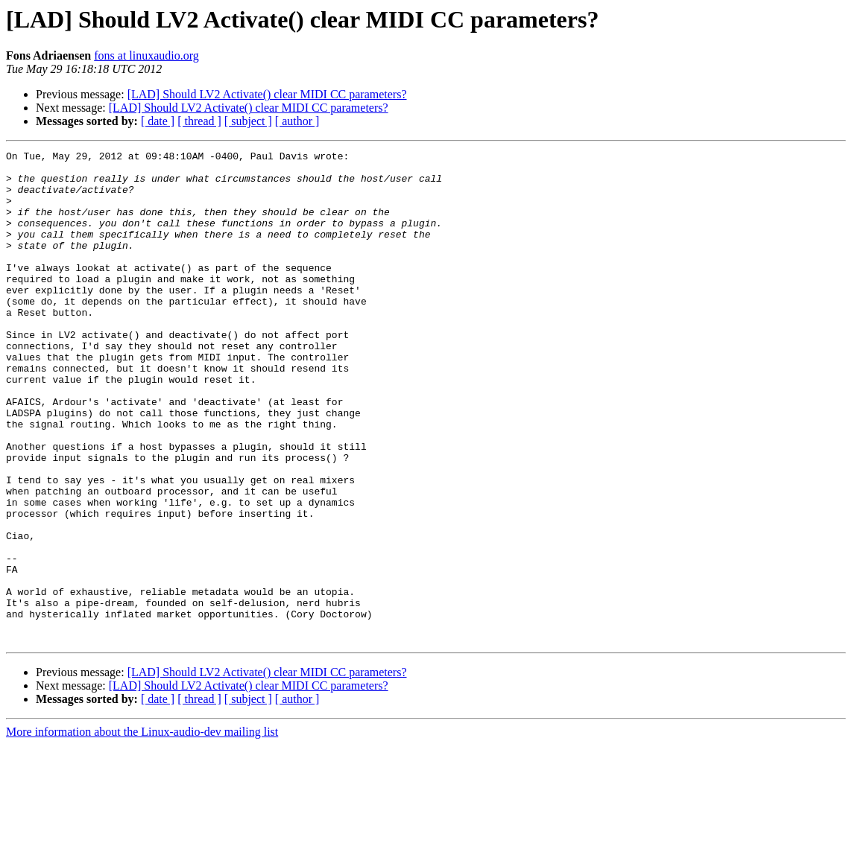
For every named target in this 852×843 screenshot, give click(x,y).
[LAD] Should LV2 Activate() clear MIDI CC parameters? (267, 94)
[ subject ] (248, 121)
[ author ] (297, 121)
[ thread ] (199, 121)
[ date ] (157, 121)
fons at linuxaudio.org (146, 55)
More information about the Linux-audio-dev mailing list (142, 830)
